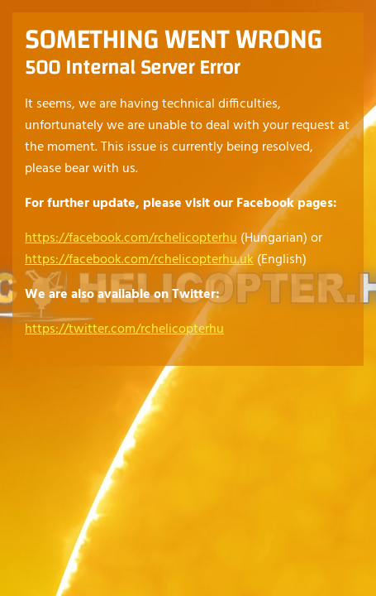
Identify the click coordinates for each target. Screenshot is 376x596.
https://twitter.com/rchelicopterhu (124, 329)
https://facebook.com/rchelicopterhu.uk (139, 260)
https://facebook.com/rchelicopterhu (131, 238)
